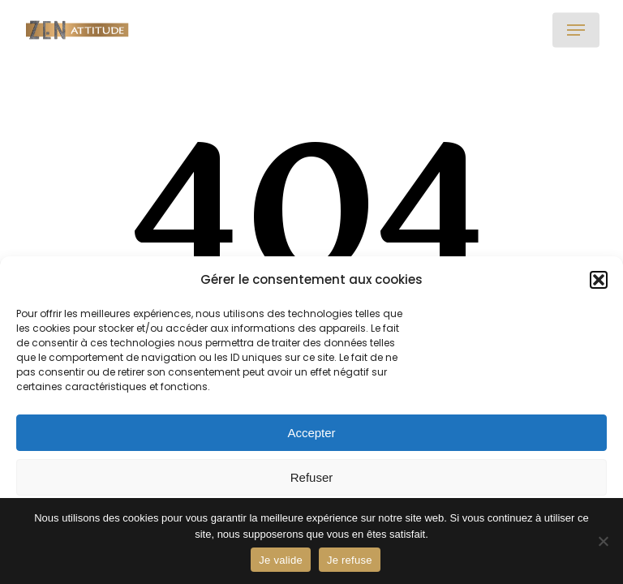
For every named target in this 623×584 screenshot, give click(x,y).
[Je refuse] (603, 541)
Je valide (281, 560)
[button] (599, 280)
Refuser (311, 477)
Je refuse (349, 560)
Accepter (311, 433)
